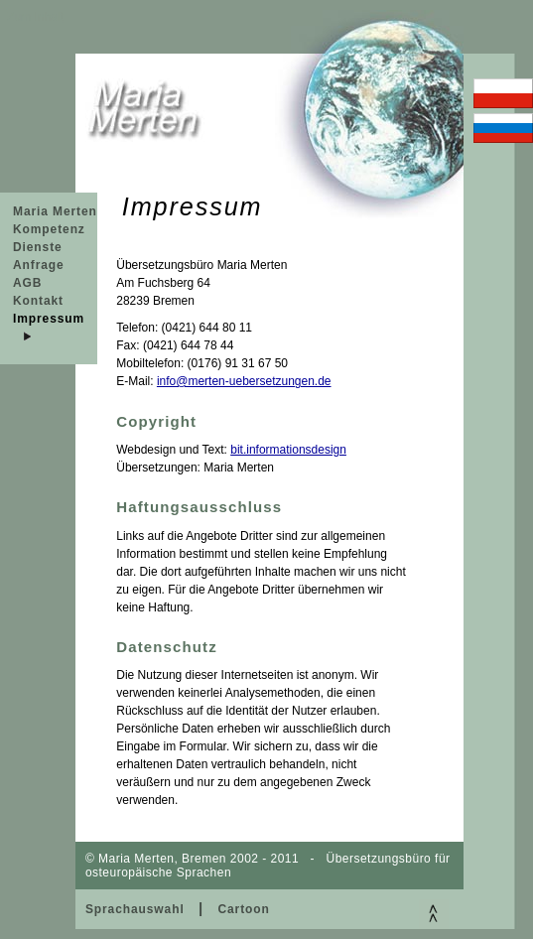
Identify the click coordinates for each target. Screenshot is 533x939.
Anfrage (39, 265)
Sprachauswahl (135, 909)
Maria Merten (55, 211)
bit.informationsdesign (288, 450)
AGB (27, 283)
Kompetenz (49, 229)
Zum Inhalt (35, 17)
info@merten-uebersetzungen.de (244, 381)
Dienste (38, 247)
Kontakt (38, 301)
